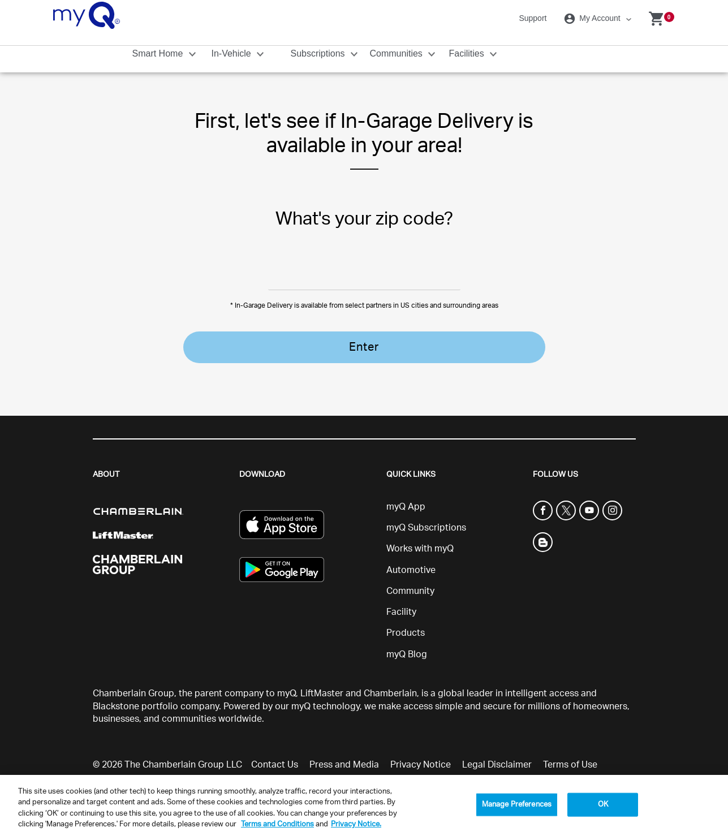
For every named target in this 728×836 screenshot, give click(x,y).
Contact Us (274, 744)
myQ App (405, 486)
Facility (401, 592)
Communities (397, 53)
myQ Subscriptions (426, 507)
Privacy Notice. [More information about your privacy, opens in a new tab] (356, 824)
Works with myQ (420, 528)
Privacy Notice (420, 744)
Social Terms (278, 762)
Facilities (468, 53)
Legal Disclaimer (497, 744)
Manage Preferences (517, 804)
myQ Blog (406, 634)
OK (603, 804)
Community (410, 570)
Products (405, 613)
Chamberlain (390, 673)
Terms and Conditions (277, 824)
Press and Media (344, 744)
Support (532, 18)
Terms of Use (570, 744)
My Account (593, 18)
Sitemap (333, 762)
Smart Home (159, 53)
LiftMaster (321, 673)
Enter (364, 347)
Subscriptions (319, 53)
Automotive (411, 549)
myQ (286, 673)
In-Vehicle (233, 53)
